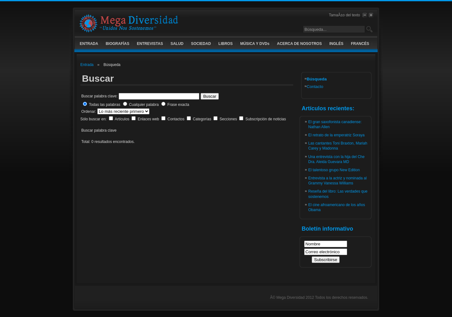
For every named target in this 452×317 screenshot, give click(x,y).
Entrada (87, 65)
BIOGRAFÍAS (117, 43)
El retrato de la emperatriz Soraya (336, 135)
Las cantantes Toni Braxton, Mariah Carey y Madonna (337, 145)
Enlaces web (149, 119)
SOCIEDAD (201, 43)
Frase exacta (178, 104)
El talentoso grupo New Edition (334, 170)
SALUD (176, 43)
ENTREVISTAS (150, 43)
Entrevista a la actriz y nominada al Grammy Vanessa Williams (337, 180)
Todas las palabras (104, 104)
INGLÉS (336, 43)
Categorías (202, 119)
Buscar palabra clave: (99, 96)
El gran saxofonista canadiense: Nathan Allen (335, 124)
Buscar (209, 96)
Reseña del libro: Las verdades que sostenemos (338, 194)
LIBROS (225, 43)
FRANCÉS (360, 43)
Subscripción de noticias (265, 119)
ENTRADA (89, 43)
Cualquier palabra (144, 104)
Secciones (229, 119)
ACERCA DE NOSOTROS (299, 43)
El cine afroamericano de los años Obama (336, 207)
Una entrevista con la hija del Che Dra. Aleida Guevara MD (336, 159)
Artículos (122, 119)
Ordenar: (89, 111)
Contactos (176, 119)
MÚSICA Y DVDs (254, 43)
